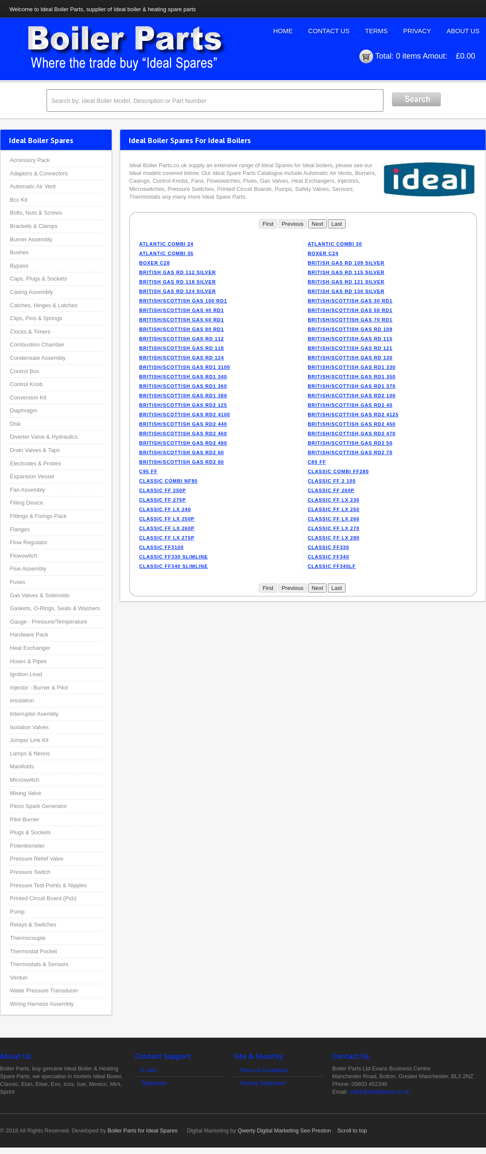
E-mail (149, 1070)
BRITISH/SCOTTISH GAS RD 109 (350, 329)
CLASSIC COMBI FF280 (338, 471)
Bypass (19, 265)
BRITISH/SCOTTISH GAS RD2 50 (350, 443)
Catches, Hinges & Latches (44, 305)
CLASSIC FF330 (328, 547)
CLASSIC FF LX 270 (333, 528)
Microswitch (24, 780)
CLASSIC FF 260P (331, 490)
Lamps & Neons (30, 753)
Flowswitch (23, 555)
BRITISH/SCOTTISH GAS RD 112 (181, 338)
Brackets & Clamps (34, 226)
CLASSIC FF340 (328, 556)
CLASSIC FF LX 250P (167, 518)
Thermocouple (28, 938)
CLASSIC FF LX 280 (333, 537)
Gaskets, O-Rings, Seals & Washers (55, 608)
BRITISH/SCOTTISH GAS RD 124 (181, 357)
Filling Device (26, 502)
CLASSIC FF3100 (161, 547)
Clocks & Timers (30, 331)
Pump (17, 911)
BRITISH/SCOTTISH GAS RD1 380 (183, 395)
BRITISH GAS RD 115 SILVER (346, 272)
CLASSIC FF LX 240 (165, 509)
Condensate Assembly (37, 358)
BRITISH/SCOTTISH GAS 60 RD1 (181, 319)
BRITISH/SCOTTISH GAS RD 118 (181, 348)
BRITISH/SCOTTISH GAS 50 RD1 (350, 310)
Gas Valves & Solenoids (40, 595)
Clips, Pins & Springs (36, 318)
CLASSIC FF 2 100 (331, 480)
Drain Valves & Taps (35, 450)
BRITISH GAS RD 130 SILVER (346, 291)
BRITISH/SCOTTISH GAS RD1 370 (352, 386)
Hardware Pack (29, 634)
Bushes (19, 252)
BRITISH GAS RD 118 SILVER (177, 281)
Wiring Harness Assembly (42, 1004)
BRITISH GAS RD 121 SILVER (346, 281)
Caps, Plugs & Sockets (38, 278)
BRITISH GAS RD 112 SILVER (177, 272)
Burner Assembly (31, 239)
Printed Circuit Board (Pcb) (43, 898)
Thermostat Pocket (33, 951)
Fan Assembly (27, 490)
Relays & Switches (33, 924)
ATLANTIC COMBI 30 (335, 243)
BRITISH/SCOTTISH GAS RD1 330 (352, 367)
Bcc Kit (18, 199)
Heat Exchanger (30, 648)
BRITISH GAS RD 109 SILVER (346, 262)
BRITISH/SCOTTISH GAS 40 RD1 (181, 310)
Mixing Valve (25, 793)
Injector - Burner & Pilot (39, 687)
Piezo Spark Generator (38, 806)
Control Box (24, 371)
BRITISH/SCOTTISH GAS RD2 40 (350, 405)
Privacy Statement (262, 1083)
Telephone (154, 1083)
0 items (408, 56)
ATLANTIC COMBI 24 (166, 243)
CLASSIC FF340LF (332, 566)
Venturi (18, 977)
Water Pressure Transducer (44, 990)
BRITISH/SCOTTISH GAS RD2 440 (183, 424)
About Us (463, 30)
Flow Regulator (28, 542)
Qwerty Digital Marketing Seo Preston (284, 1130)
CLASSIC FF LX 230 (333, 499)
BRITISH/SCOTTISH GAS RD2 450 (352, 424)
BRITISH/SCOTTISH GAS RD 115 (350, 338)
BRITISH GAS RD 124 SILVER (177, 291)
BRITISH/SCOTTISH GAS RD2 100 (352, 395)
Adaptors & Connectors (39, 173)
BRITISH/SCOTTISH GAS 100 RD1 (183, 300)
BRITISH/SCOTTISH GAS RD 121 (350, 348)
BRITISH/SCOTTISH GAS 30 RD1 (350, 300)
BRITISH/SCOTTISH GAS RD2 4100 (184, 414)
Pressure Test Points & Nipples (48, 885)
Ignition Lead (26, 674)
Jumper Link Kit (29, 740)
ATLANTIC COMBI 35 (166, 253)
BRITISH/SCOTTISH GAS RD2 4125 (353, 414)
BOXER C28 (154, 262)
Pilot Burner (24, 819)
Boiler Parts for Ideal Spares (143, 1130)
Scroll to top (352, 1130)
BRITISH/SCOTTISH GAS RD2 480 (183, 443)
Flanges (20, 529)
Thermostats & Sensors (39, 964)
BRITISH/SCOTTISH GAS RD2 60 (181, 452)
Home (283, 30)
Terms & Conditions (264, 1070)
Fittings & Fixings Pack (38, 516)
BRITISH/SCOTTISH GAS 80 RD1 (181, 329)
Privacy (417, 30)
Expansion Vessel (32, 476)
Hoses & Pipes (28, 661)
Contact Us (328, 30)
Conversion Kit (28, 397)
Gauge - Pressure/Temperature (48, 621)
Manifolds (22, 766)
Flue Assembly (28, 568)
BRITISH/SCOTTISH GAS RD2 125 (183, 405)
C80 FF (317, 462)
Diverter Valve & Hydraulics (44, 437)
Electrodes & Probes (35, 463)
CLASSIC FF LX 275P (167, 537)
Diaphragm (23, 410)
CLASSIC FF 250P (162, 490)
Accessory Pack (30, 160)
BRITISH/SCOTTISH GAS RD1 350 (352, 376)
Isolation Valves (29, 727)
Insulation (22, 700)
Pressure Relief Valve (36, 858)
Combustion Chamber (37, 344)
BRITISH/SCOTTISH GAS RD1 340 (183, 376)
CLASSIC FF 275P (162, 499)
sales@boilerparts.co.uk (379, 1092)
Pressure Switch (30, 872)
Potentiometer (27, 845)
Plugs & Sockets (30, 832)
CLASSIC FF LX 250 (333, 509)
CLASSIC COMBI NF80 (168, 480)
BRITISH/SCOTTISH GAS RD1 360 (183, 386)
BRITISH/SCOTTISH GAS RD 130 (350, 357)
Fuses (17, 582)
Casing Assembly (31, 292)
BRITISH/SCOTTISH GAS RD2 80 (181, 462)
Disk (15, 424)
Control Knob (26, 384)
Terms (376, 30)
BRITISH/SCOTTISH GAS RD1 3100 (184, 367)
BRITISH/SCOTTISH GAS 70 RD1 (350, 319)
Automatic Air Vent (33, 186)
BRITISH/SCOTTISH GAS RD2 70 (350, 452)
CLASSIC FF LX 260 (333, 518)
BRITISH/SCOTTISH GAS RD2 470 (352, 433)
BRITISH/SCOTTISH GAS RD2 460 (183, 433)
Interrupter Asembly (34, 714)
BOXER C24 (323, 253)
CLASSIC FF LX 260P (167, 528)
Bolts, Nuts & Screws (36, 212)
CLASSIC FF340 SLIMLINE (173, 566)
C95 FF (148, 471)
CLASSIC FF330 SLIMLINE (173, 556)
